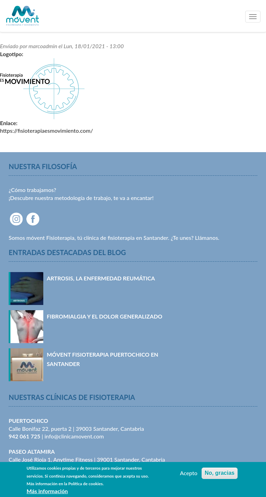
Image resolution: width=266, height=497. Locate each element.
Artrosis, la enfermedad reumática (101, 278)
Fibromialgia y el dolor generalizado (104, 316)
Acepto (188, 475)
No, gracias (219, 475)
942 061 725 (24, 436)
